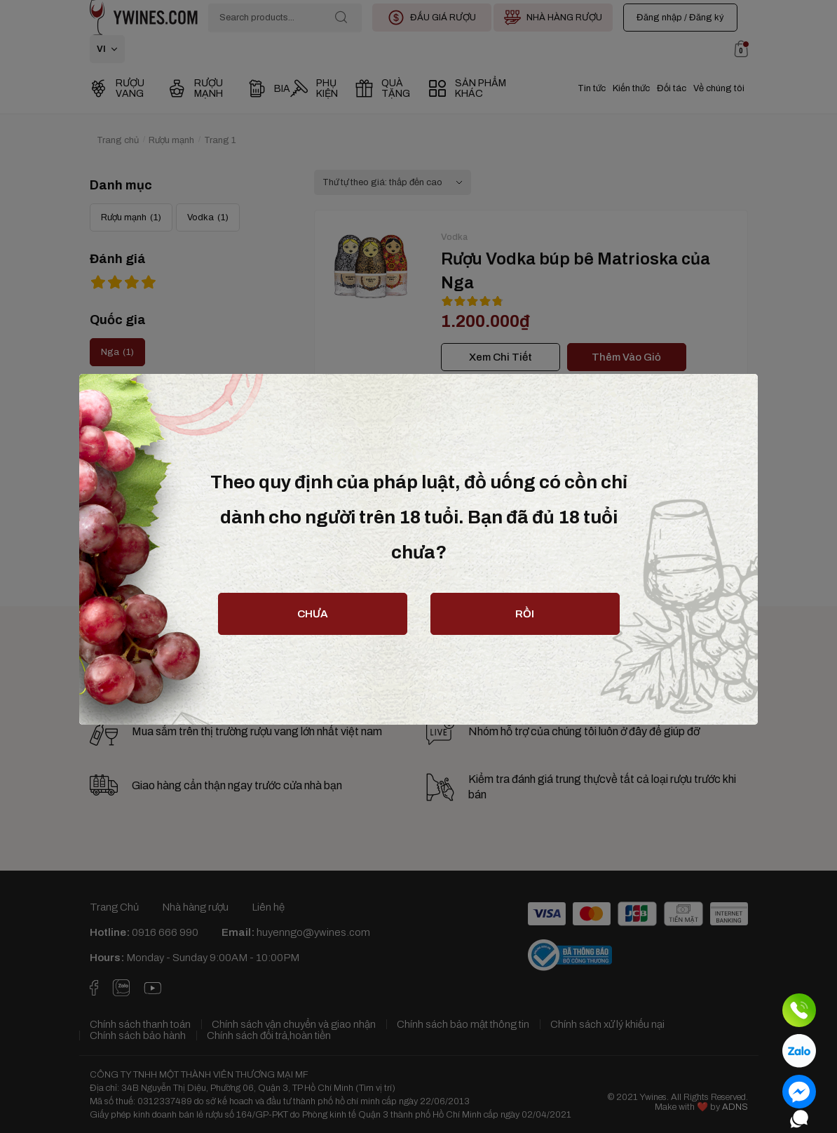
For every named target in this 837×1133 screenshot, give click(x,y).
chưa (312, 613)
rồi (524, 613)
